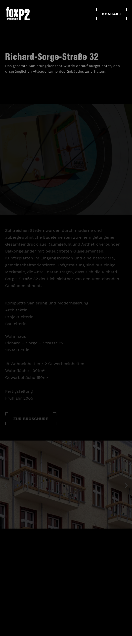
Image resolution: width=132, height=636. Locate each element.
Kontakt (111, 14)
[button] (30, 421)
